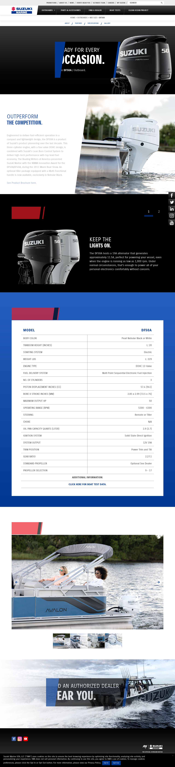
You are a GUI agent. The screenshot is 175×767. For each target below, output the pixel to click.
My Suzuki (121, 3)
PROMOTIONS (51, 3)
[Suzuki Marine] (22, 10)
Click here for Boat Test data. (87, 484)
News (72, 3)
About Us (63, 3)
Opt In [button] (106, 763)
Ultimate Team (99, 3)
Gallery (107, 23)
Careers (111, 3)
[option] (87, 582)
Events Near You (83, 3)
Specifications (93, 23)
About (67, 23)
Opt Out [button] (116, 763)
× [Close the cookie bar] (173, 755)
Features (78, 23)
